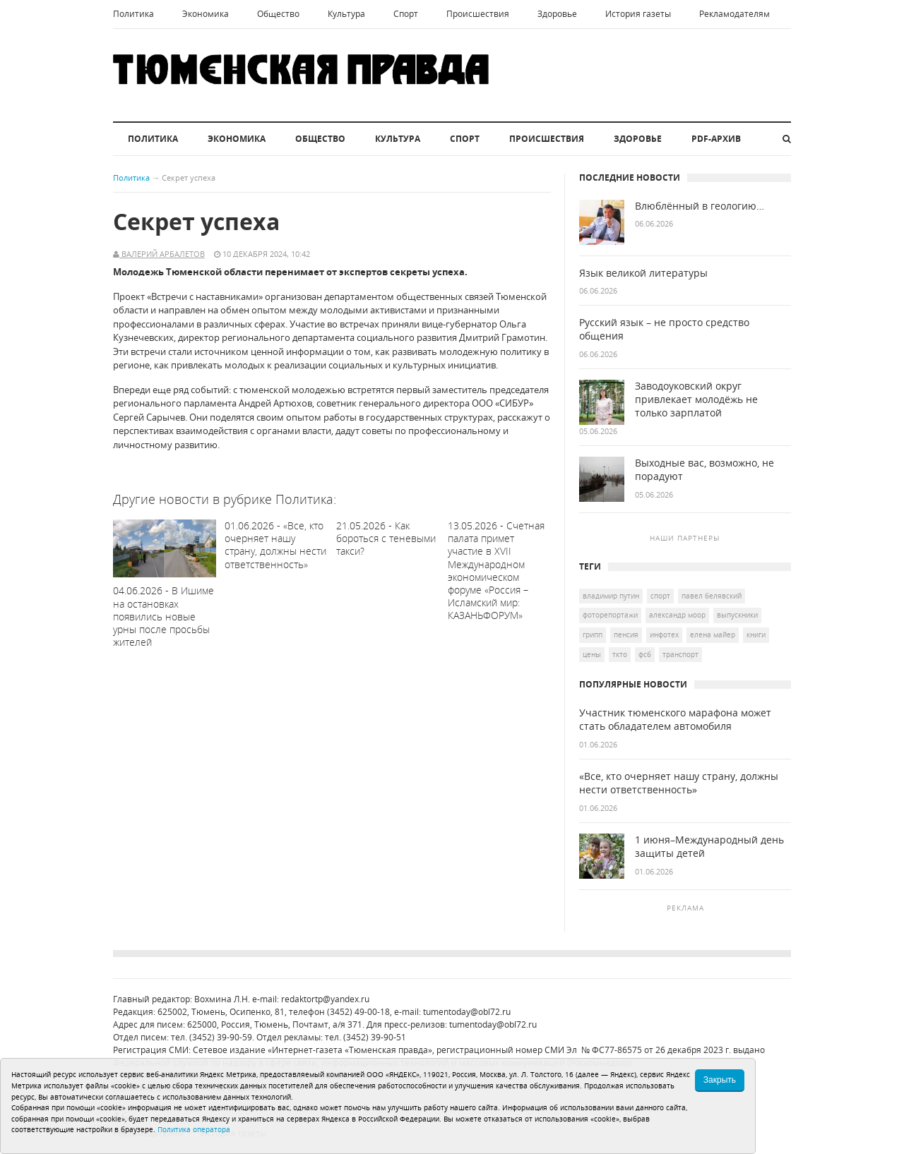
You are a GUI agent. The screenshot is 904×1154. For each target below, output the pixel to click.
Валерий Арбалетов (162, 253)
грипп (592, 634)
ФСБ (644, 654)
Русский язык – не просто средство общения (664, 329)
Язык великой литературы (643, 273)
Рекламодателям (734, 14)
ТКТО (619, 654)
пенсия (626, 634)
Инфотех (664, 634)
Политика (133, 14)
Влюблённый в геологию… (699, 206)
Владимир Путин (611, 596)
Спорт (405, 14)
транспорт (680, 654)
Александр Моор (677, 615)
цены (592, 654)
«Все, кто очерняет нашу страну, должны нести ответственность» (678, 783)
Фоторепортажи (610, 615)
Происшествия (477, 14)
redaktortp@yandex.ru (325, 999)
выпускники (737, 615)
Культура (346, 14)
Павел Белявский (712, 596)
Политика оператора (193, 1129)
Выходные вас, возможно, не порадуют (704, 470)
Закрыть (719, 1080)
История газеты (638, 14)
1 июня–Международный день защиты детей (709, 847)
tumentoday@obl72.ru (467, 1012)
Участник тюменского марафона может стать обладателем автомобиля (675, 720)
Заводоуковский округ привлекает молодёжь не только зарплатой (696, 399)
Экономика (205, 14)
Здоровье (557, 14)
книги (756, 634)
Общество (278, 14)
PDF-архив (716, 139)
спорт (660, 596)
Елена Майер (712, 634)
